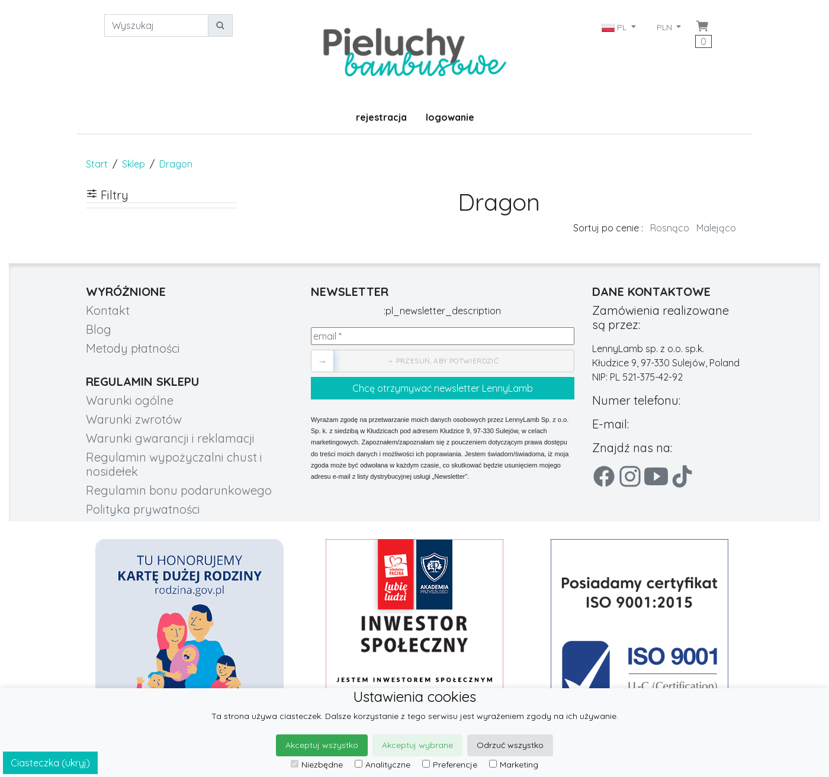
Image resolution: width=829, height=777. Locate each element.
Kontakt (108, 310)
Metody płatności (133, 348)
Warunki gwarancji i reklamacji (170, 438)
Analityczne (382, 764)
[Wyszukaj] (156, 25)
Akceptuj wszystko (321, 745)
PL (615, 27)
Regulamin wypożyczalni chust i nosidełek (174, 464)
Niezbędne (317, 764)
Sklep (133, 164)
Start (97, 164)
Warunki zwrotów (134, 419)
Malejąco (716, 228)
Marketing (513, 764)
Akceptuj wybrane (417, 745)
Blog (98, 329)
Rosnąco (669, 228)
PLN (665, 27)
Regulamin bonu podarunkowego (179, 490)
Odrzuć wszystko (510, 745)
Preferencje (449, 764)
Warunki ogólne (129, 400)
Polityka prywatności (143, 509)
